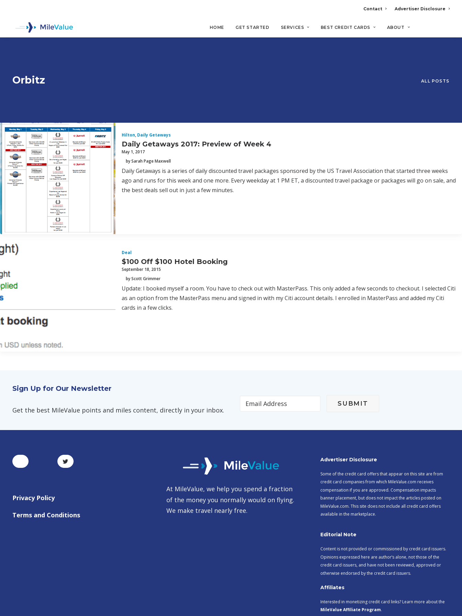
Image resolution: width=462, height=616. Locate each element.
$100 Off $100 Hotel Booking (175, 213)
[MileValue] (43, 28)
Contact (374, 8)
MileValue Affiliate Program (350, 562)
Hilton (128, 87)
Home (217, 27)
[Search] (445, 30)
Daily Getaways (154, 87)
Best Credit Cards (348, 27)
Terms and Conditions (46, 467)
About (398, 27)
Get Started (252, 27)
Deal (127, 205)
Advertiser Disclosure (422, 8)
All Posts (435, 57)
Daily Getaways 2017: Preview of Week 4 (196, 96)
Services (295, 27)
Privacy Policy (33, 450)
